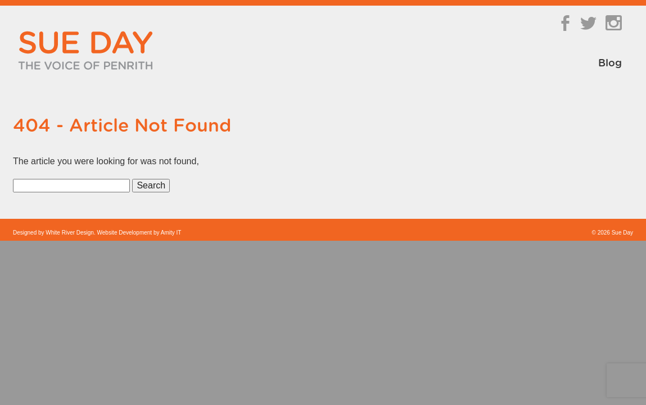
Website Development (124, 233)
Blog (610, 63)
